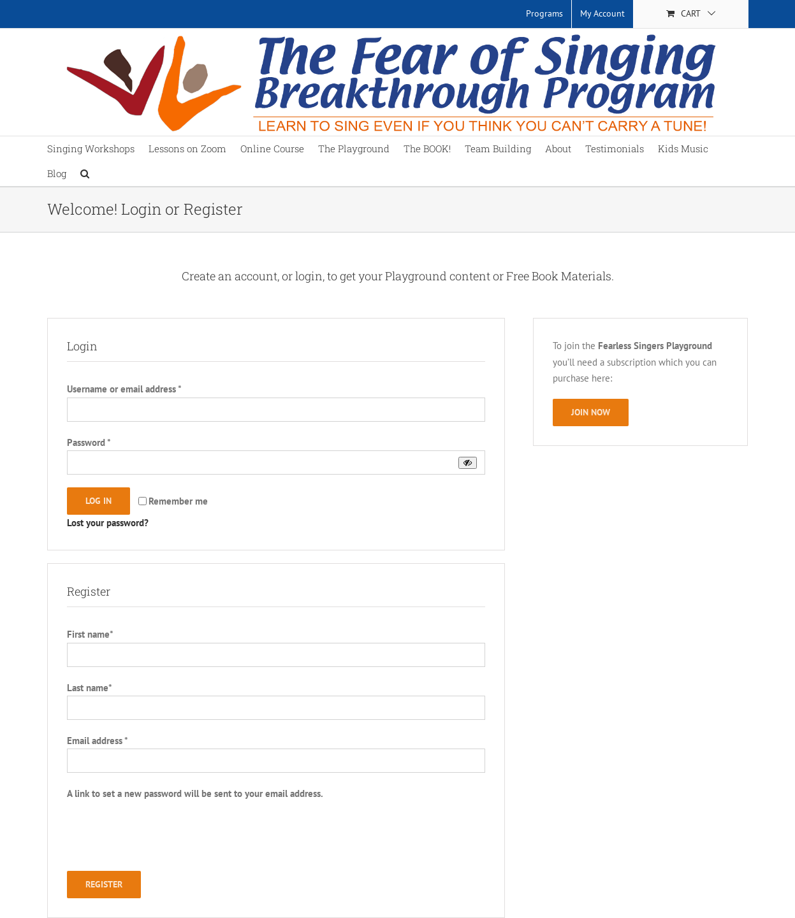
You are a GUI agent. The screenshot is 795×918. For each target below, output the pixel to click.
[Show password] (467, 463)
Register (103, 884)
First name (90, 634)
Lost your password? (108, 523)
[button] (84, 173)
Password (89, 442)
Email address (97, 741)
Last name (89, 688)
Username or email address (124, 389)
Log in (98, 500)
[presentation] (164, 839)
